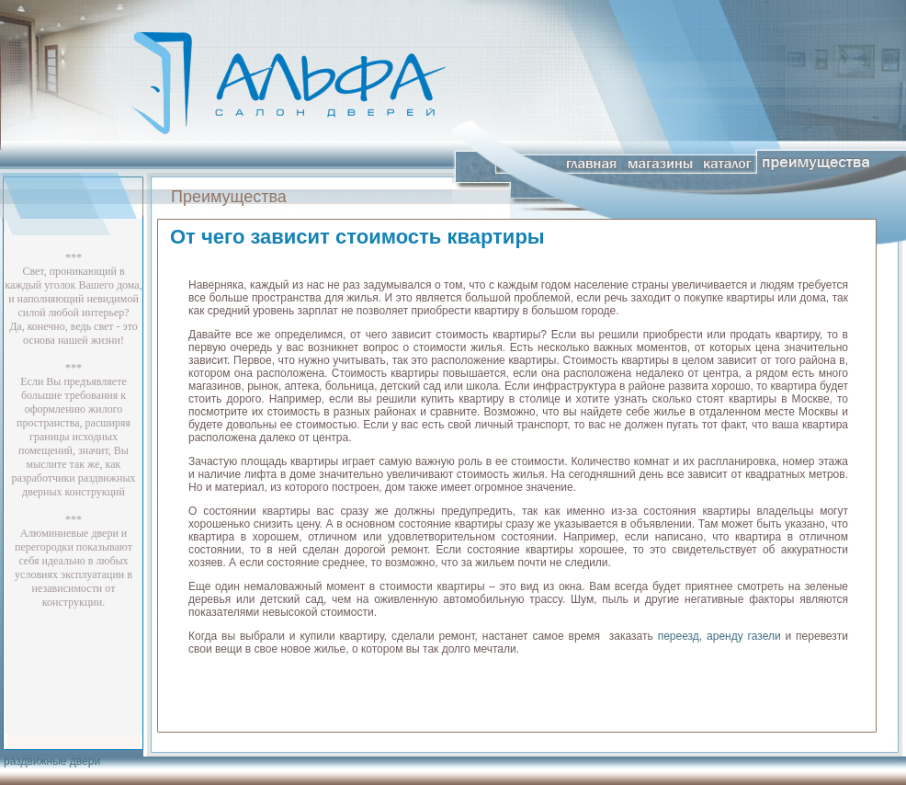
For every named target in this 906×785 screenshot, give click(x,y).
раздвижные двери (52, 761)
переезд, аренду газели (719, 636)
